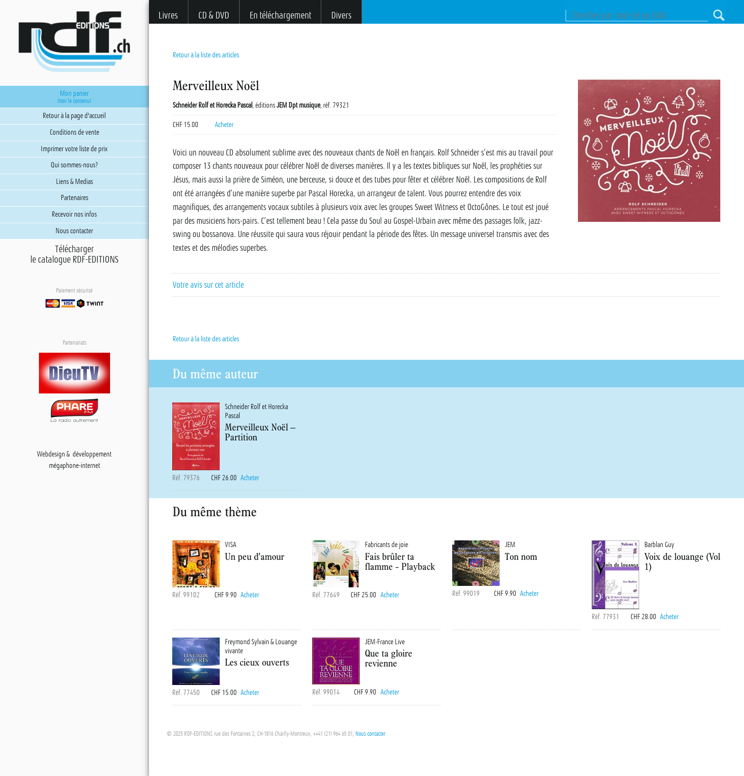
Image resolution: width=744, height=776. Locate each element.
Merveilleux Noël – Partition (260, 431)
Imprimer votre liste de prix (74, 149)
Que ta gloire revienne (388, 658)
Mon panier (74, 96)
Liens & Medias (74, 181)
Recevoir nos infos (74, 214)
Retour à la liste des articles (206, 55)
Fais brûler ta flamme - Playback (400, 561)
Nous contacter (370, 733)
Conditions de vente (74, 132)
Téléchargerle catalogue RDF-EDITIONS (74, 254)
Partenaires (74, 197)
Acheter (224, 124)
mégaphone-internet (74, 465)
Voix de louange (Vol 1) (682, 561)
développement (92, 454)
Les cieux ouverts (257, 662)
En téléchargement (280, 15)
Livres (168, 15)
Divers (341, 15)
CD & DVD (213, 15)
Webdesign (51, 454)
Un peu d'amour (254, 556)
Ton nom (521, 556)
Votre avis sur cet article (208, 285)
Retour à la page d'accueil (74, 115)
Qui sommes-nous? (74, 165)
